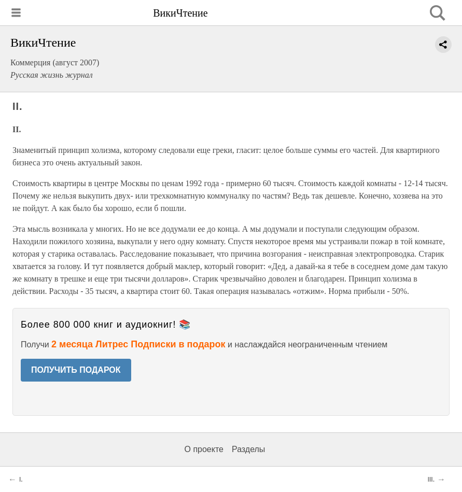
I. (21, 479)
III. (431, 479)
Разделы (248, 449)
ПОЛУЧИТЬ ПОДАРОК (76, 370)
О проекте (204, 449)
